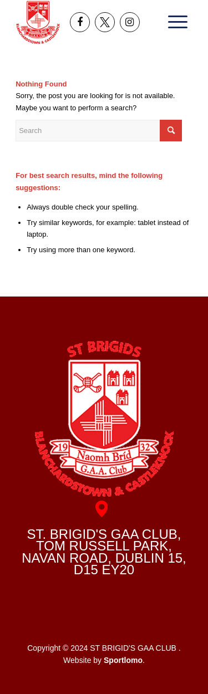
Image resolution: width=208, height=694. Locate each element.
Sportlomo (123, 660)
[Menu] (174, 22)
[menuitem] (174, 22)
